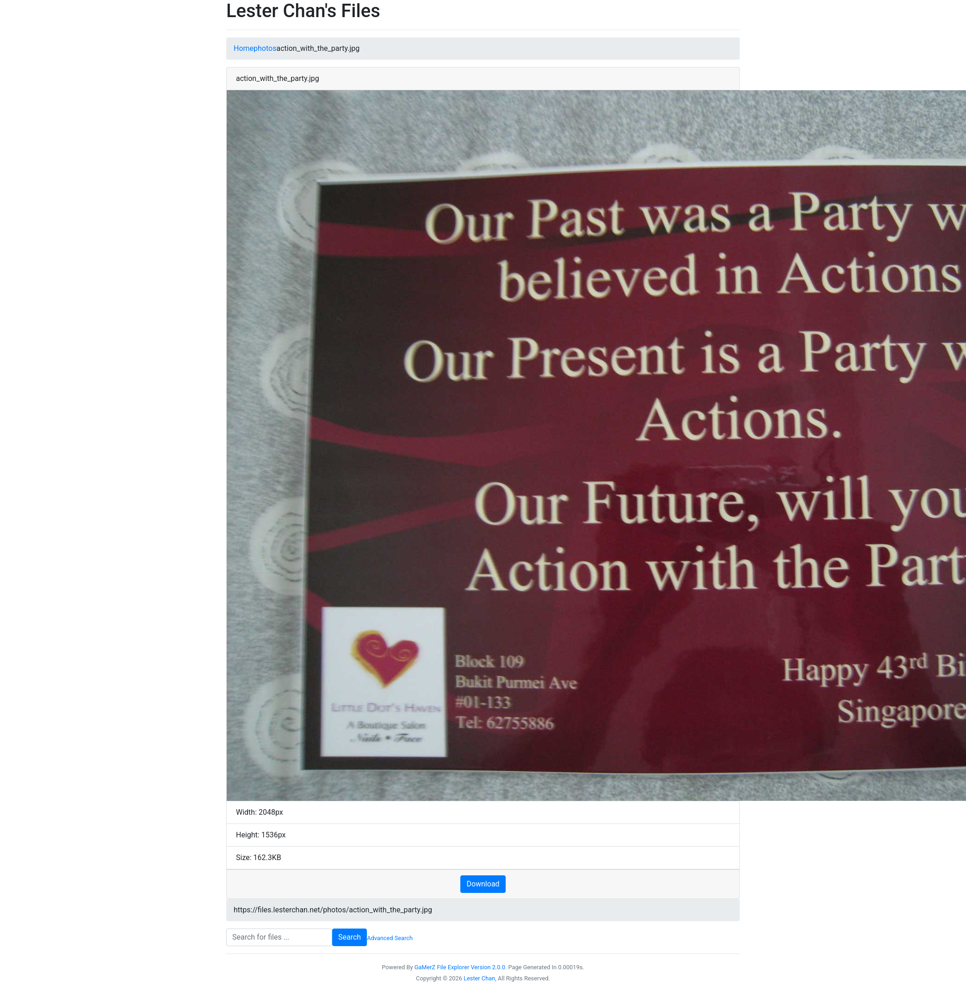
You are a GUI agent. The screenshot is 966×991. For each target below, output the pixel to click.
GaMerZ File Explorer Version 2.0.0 (460, 967)
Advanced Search (390, 938)
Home (244, 48)
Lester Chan (479, 978)
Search (349, 937)
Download (482, 884)
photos (265, 48)
